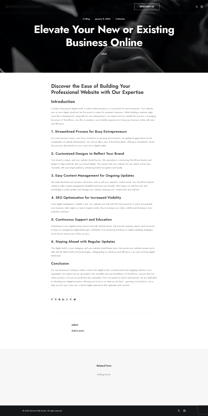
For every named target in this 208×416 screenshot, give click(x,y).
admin (104, 53)
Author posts (78, 330)
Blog (87, 18)
